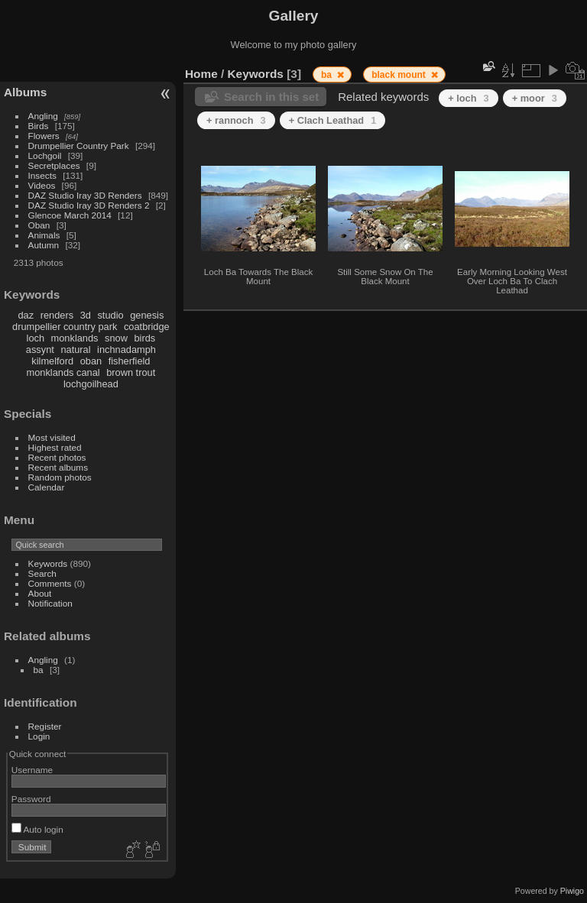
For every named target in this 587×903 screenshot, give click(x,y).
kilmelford (52, 361)
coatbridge (147, 326)
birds (144, 338)
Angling (43, 116)
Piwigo (572, 890)
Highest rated (55, 447)
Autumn (44, 245)
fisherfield (130, 361)
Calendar (46, 487)
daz (26, 315)
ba (39, 670)
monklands (75, 338)
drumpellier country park (64, 326)
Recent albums (58, 467)
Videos (42, 185)
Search (42, 573)
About (40, 593)
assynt (40, 349)
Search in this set (271, 96)
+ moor (534, 98)
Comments (50, 583)
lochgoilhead (90, 384)
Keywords (48, 563)
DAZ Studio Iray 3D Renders (85, 195)
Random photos (60, 477)
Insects (42, 175)
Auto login (37, 829)
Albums (25, 92)
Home (201, 73)
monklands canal (63, 372)
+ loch (468, 98)
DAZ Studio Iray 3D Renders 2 (89, 205)
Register (45, 726)
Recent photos (57, 457)
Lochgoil (45, 155)
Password (31, 799)
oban (91, 361)
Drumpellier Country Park (78, 145)
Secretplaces (54, 165)
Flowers (44, 136)
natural (75, 349)
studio (110, 315)
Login (39, 736)
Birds (38, 126)
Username (32, 770)
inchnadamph (126, 349)
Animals (44, 235)
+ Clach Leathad (333, 120)
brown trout (130, 372)
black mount (399, 75)
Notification (50, 603)
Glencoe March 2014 (70, 215)
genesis (147, 315)
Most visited (52, 437)
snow (116, 338)
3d (85, 315)
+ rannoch (236, 120)
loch (35, 338)
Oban (39, 225)
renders (57, 315)
